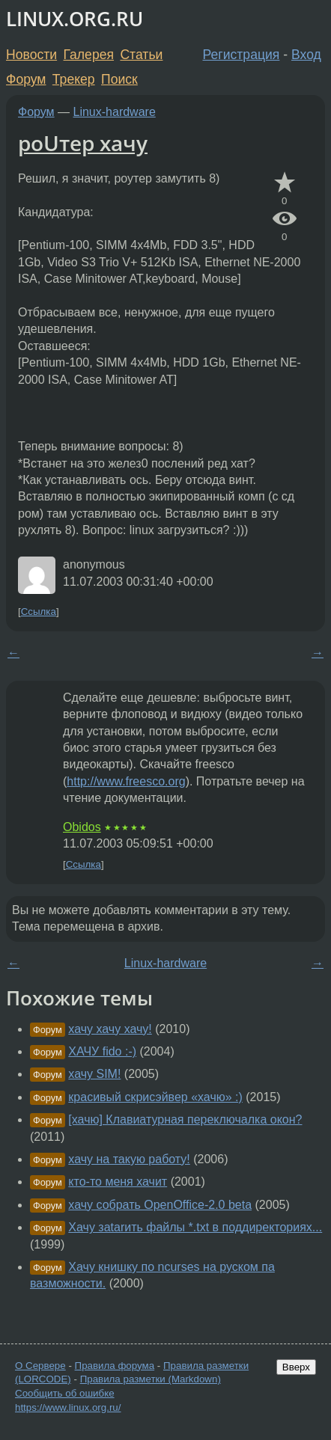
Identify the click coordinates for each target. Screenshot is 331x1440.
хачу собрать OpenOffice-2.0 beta (160, 1204)
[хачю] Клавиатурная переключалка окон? (185, 1119)
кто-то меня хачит (117, 1181)
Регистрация (241, 54)
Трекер (73, 79)
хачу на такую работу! (128, 1159)
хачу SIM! (94, 1073)
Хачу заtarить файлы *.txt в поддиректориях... (195, 1227)
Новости (31, 54)
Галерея (89, 54)
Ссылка (38, 611)
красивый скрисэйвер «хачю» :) (155, 1097)
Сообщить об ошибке (65, 1393)
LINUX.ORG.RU (74, 19)
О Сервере (40, 1365)
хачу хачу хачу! (109, 1029)
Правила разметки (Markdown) (150, 1379)
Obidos (82, 827)
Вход (306, 54)
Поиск (119, 79)
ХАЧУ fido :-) (102, 1051)
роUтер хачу (83, 143)
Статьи (141, 54)
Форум (26, 79)
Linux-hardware (114, 111)
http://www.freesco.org (126, 781)
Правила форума (115, 1365)
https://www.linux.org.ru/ (68, 1407)
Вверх (296, 1367)
